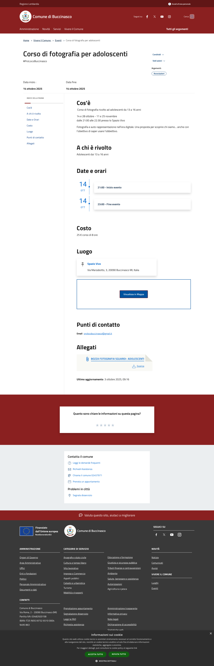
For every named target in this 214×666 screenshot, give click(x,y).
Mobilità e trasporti (73, 592)
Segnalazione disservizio (76, 614)
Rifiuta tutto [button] (119, 654)
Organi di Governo (29, 557)
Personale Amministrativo (33, 584)
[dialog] (107, 648)
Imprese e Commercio (74, 573)
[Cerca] (190, 16)
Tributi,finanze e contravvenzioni (124, 568)
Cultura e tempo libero (75, 563)
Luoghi (155, 583)
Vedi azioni (159, 61)
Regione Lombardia (29, 4)
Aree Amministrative (30, 563)
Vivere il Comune (42, 40)
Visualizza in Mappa (133, 294)
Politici (23, 579)
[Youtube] (157, 16)
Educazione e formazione (120, 557)
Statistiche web (115, 630)
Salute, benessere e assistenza (123, 579)
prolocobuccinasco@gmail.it (98, 333)
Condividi (159, 54)
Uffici (22, 568)
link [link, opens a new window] (135, 648)
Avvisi (155, 568)
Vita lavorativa (71, 568)
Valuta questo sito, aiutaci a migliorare (107, 515)
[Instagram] (164, 16)
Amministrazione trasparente (122, 608)
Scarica (138, 366)
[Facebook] (142, 16)
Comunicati (157, 563)
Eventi (58, 40)
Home (26, 40)
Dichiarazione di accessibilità (122, 624)
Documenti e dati (28, 589)
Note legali (113, 619)
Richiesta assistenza (74, 624)
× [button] (211, 633)
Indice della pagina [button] (35, 98)
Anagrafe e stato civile (75, 557)
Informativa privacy (117, 614)
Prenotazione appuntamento (78, 608)
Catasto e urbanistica (74, 583)
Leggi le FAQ (70, 619)
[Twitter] (149, 16)
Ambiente (112, 573)
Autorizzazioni (115, 584)
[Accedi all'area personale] (179, 3)
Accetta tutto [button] (95, 654)
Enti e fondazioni (28, 573)
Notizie (155, 557)
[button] (107, 660)
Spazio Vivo (94, 264)
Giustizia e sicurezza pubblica (122, 562)
